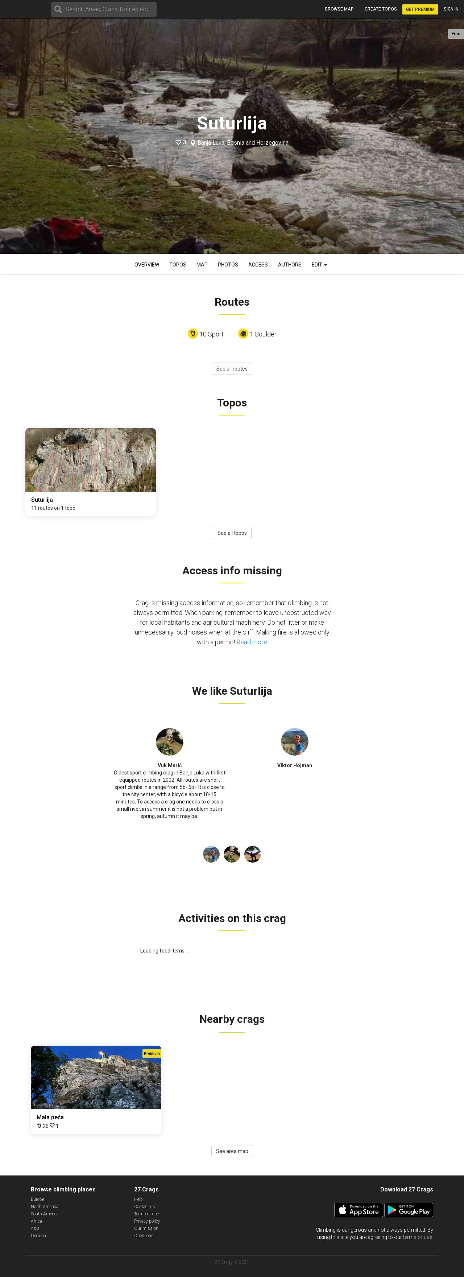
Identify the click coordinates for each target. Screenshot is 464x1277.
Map (202, 265)
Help (138, 1199)
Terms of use (146, 1213)
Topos (177, 265)
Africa (36, 1221)
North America (44, 1206)
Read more (251, 642)
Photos (228, 265)
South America (45, 1213)
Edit (319, 265)
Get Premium (420, 9)
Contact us (144, 1206)
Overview (146, 265)
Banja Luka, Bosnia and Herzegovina (243, 143)
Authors (290, 265)
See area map (232, 1151)
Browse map (339, 9)
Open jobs (144, 1235)
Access (258, 265)
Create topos (381, 9)
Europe (37, 1199)
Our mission (146, 1228)
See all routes (232, 369)
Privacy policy (147, 1221)
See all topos (232, 533)
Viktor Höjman (294, 765)
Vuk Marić (170, 765)
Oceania (38, 1235)
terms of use (417, 1237)
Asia (35, 1228)
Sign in (451, 9)
